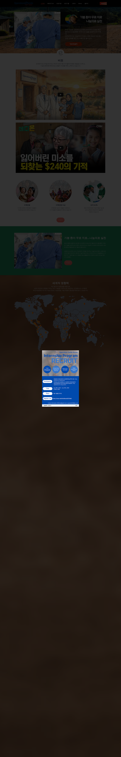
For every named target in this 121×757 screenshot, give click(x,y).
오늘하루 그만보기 (47, 405)
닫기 (76, 405)
